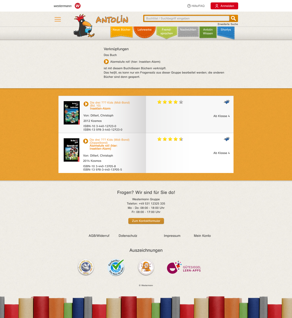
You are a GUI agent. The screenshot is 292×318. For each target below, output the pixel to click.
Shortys (226, 29)
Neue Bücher (121, 29)
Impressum (172, 236)
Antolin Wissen (208, 31)
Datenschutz (128, 236)
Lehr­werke (145, 29)
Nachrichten (188, 29)
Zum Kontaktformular (146, 221)
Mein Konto (202, 236)
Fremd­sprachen (167, 31)
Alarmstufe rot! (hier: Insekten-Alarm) (135, 61)
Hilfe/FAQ (195, 6)
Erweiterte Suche (228, 24)
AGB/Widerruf (99, 236)
